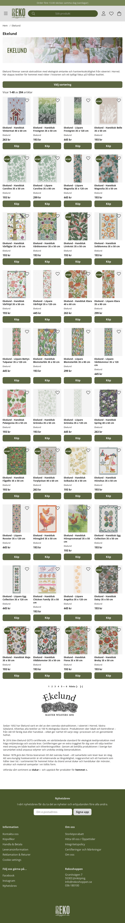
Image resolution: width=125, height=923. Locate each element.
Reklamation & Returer (17, 854)
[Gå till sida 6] (66, 686)
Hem (5, 25)
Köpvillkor (9, 839)
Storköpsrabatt (74, 834)
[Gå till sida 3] (55, 686)
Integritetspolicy (75, 844)
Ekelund (16, 25)
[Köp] (17, 146)
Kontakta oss (11, 834)
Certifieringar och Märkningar (83, 849)
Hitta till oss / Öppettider (80, 839)
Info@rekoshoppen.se (78, 882)
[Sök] (63, 13)
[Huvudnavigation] (6, 13)
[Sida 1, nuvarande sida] (48, 686)
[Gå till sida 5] (61, 686)
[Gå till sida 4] (58, 686)
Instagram (9, 881)
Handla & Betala (12, 844)
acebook (9, 875)
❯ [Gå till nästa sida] (73, 686)
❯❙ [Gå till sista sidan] (81, 686)
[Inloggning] (103, 13)
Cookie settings (12, 860)
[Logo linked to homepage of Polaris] (19, 13)
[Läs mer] (62, 56)
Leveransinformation (15, 849)
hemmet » (81, 769)
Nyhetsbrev (10, 886)
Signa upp (82, 812)
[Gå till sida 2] (52, 686)
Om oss (69, 854)
